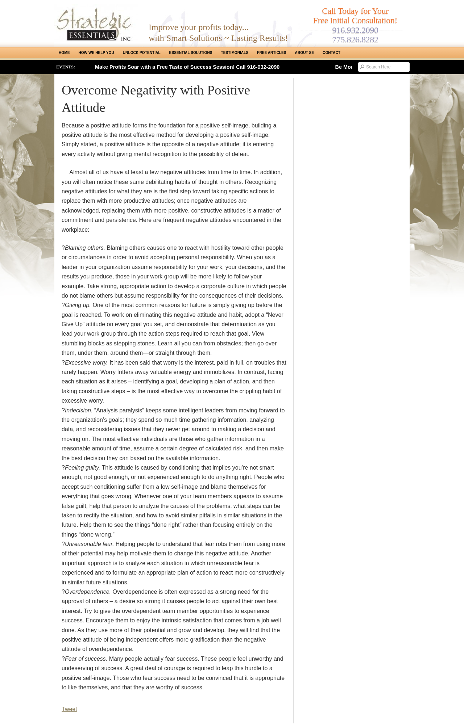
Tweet (69, 709)
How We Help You (96, 53)
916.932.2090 (355, 30)
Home (64, 53)
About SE (304, 53)
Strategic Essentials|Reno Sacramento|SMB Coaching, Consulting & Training (96, 22)
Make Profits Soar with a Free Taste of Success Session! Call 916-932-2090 (187, 67)
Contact (331, 53)
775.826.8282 (355, 39)
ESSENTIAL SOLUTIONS (190, 53)
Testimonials (235, 53)
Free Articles (271, 53)
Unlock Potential (142, 53)
